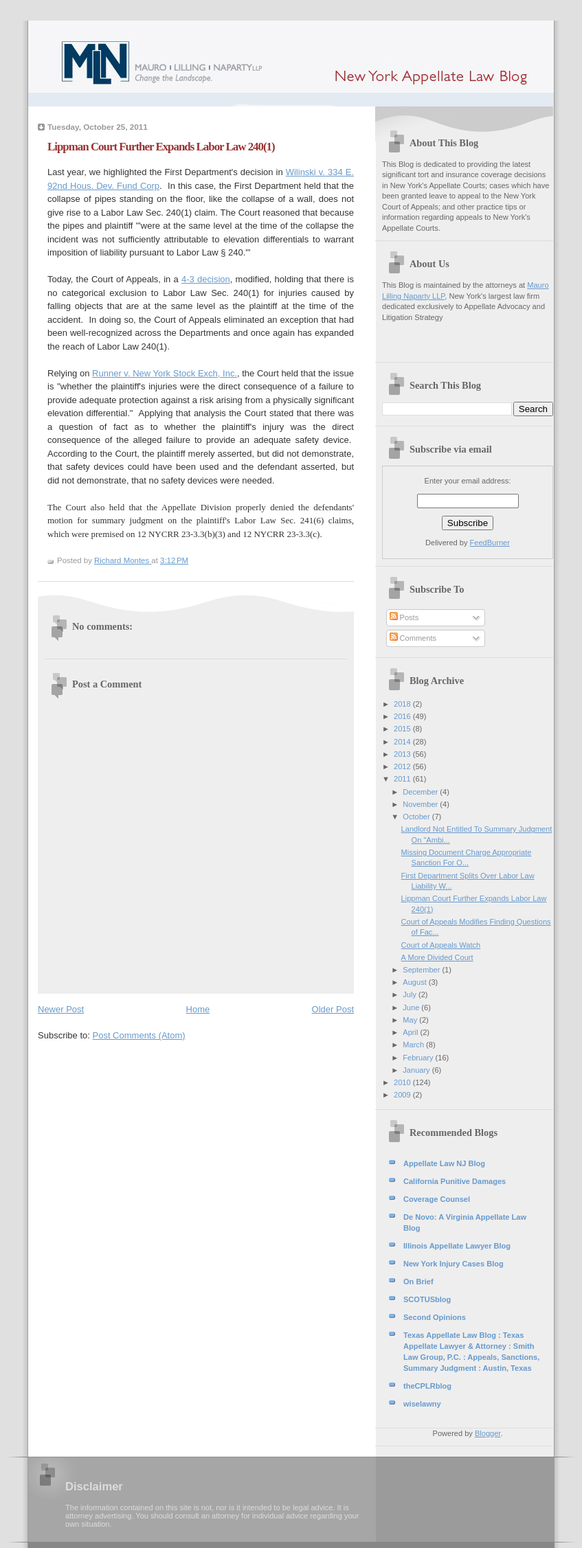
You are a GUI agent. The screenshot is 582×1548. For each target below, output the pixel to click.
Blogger (487, 1433)
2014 (403, 742)
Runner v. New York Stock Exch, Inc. (164, 373)
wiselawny (422, 1404)
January (417, 1070)
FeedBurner (490, 542)
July (410, 994)
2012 (403, 766)
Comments (413, 638)
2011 (403, 779)
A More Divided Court (437, 957)
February (419, 1058)
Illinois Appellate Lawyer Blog (457, 1246)
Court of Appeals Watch (441, 945)
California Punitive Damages (454, 1181)
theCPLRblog (427, 1386)
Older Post (333, 1009)
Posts (404, 617)
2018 (403, 704)
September (422, 970)
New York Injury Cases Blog (453, 1264)
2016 (403, 716)
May (411, 1020)
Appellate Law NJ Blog (444, 1163)
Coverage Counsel (436, 1199)
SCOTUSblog (427, 1299)
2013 (403, 754)
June (412, 1007)
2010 (403, 1082)
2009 (403, 1095)
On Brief (418, 1281)
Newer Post (61, 1009)
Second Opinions (434, 1317)
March (414, 1044)
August (415, 982)
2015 (403, 729)
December (421, 792)
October (417, 816)
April (411, 1032)
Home (198, 1009)
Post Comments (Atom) (139, 1035)
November (421, 804)
